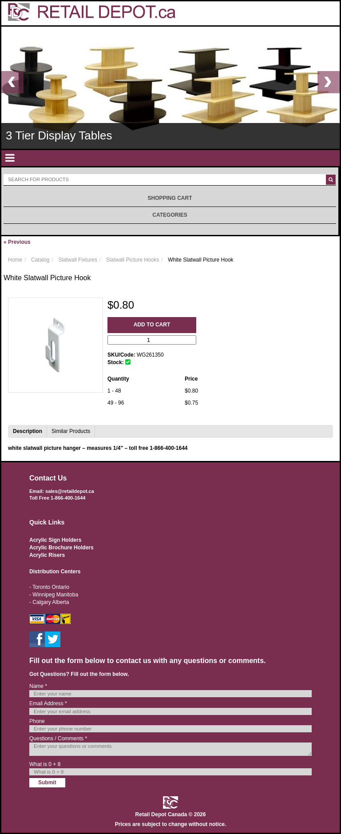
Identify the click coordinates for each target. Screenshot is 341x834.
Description (27, 431)
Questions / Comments (58, 738)
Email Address (48, 703)
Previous (17, 242)
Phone (37, 721)
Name (38, 686)
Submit (47, 782)
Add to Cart (152, 325)
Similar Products (71, 431)
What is (44, 764)
